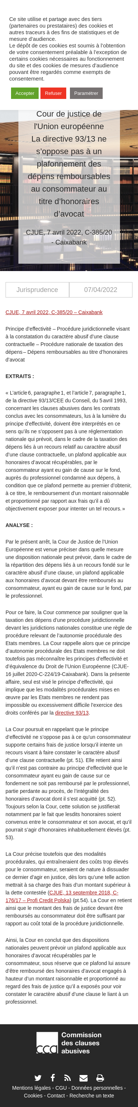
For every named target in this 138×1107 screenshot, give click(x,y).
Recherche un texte (92, 1096)
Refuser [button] (53, 93)
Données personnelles (97, 1088)
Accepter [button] (24, 93)
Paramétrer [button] (86, 93)
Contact (56, 1096)
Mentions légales (31, 1088)
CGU (61, 1088)
